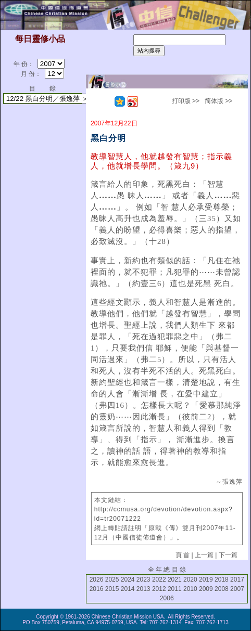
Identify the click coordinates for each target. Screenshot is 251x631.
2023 (143, 579)
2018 (222, 579)
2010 (190, 589)
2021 (175, 579)
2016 (97, 589)
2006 (167, 598)
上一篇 (204, 555)
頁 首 (182, 555)
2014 (128, 589)
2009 (206, 589)
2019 (206, 579)
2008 (222, 589)
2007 (237, 589)
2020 (190, 579)
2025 (112, 579)
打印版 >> (185, 101)
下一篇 (228, 555)
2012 (159, 589)
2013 (143, 589)
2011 (175, 589)
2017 (237, 579)
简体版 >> (218, 101)
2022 (159, 579)
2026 (97, 579)
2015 (112, 589)
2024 (128, 579)
